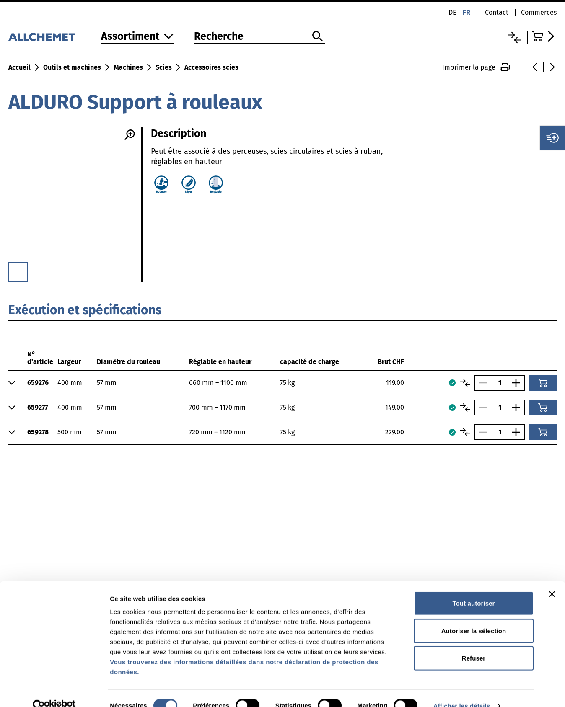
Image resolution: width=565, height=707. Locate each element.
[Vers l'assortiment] (137, 37)
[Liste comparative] (514, 37)
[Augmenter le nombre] (518, 383)
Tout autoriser (473, 587)
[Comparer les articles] (465, 383)
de (452, 12)
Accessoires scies (211, 67)
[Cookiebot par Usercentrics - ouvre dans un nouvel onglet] (54, 690)
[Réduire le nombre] (481, 383)
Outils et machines (72, 67)
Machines (128, 67)
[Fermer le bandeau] (552, 579)
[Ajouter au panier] (543, 383)
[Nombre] (499, 383)
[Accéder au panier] (544, 36)
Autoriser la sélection (473, 615)
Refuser (474, 642)
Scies (164, 67)
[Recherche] (259, 36)
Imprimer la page (476, 67)
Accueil (19, 67)
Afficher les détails (461, 690)
